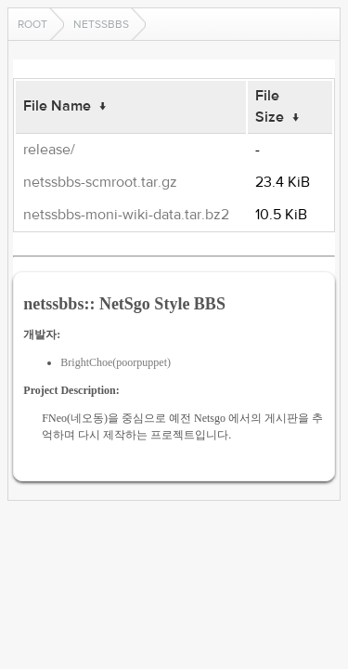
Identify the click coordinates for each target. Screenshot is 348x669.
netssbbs (101, 24)
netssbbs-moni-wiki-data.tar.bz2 (126, 214)
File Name (57, 106)
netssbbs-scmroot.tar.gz (100, 182)
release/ (49, 149)
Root (32, 24)
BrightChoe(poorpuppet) (115, 362)
